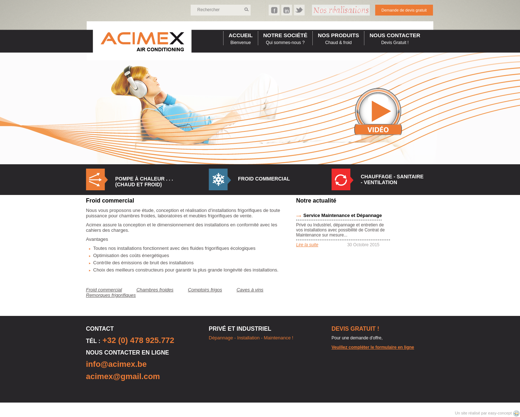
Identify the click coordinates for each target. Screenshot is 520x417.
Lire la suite (307, 244)
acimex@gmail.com (123, 376)
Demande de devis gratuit (403, 10)
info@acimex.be (116, 364)
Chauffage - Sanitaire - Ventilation (392, 179)
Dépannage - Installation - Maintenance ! (251, 337)
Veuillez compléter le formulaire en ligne (373, 347)
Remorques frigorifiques (111, 295)
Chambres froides (155, 289)
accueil (241, 35)
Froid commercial (264, 179)
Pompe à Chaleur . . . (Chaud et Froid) (144, 181)
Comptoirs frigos (205, 289)
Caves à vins (250, 289)
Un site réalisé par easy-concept (484, 413)
